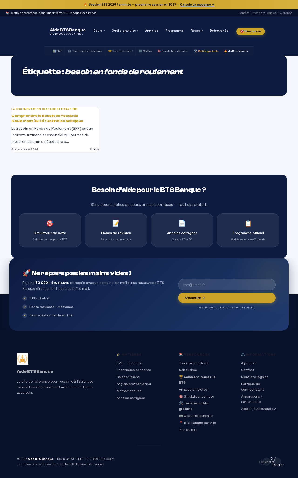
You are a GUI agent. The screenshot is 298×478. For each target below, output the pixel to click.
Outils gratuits (125, 30)
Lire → (94, 149)
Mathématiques (129, 391)
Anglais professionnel (134, 384)
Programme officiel (193, 363)
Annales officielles (193, 389)
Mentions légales (265, 12)
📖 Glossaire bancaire (196, 416)
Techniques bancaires (134, 370)
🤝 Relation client (120, 51)
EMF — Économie (130, 363)
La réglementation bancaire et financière (44, 109)
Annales (151, 30)
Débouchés (219, 30)
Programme (174, 30)
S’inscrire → (195, 298)
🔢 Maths (145, 51)
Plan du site (188, 430)
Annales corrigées (131, 398)
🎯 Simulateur (250, 31)
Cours (99, 30)
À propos (286, 12)
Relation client (128, 377)
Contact (243, 12)
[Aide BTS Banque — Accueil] (67, 31)
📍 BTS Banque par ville (197, 423)
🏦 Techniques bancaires (85, 51)
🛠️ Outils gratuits (206, 51)
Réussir (197, 30)
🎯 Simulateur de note (173, 51)
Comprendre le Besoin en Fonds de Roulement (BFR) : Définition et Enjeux (47, 118)
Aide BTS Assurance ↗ (258, 409)
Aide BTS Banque (35, 371)
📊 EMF (57, 51)
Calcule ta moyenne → (197, 5)
